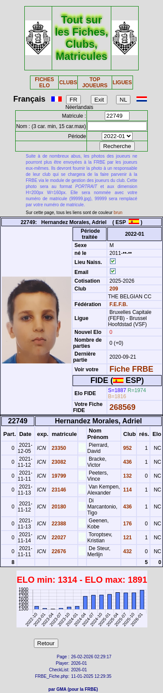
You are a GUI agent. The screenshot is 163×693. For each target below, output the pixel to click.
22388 (58, 524)
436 (127, 462)
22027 (58, 538)
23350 (58, 448)
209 (113, 289)
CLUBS (68, 82)
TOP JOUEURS (94, 82)
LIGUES (122, 82)
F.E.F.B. (119, 304)
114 (127, 490)
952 (127, 448)
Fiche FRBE (131, 369)
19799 (58, 476)
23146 (58, 490)
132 (127, 476)
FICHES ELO (44, 82)
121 (127, 538)
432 (127, 551)
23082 (58, 462)
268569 (123, 407)
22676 (58, 551)
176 (127, 524)
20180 (58, 507)
